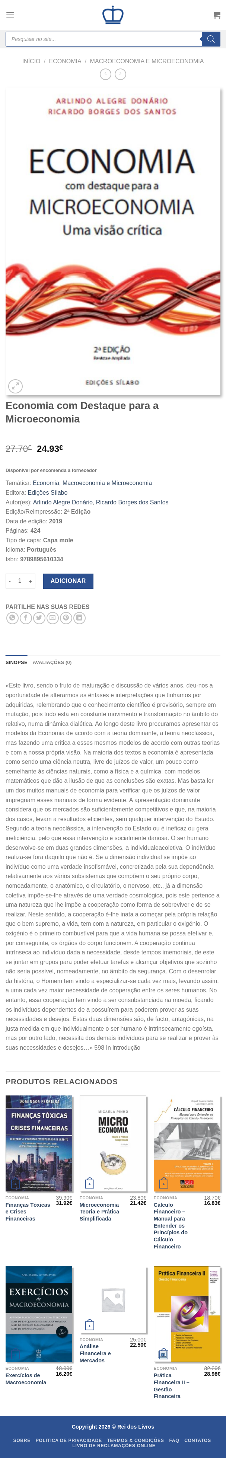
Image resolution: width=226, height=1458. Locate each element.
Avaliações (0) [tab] (52, 662)
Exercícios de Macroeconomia (26, 1378)
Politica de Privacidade (69, 1440)
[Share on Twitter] (39, 618)
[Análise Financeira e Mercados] (113, 1299)
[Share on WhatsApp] (12, 618)
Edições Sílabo (48, 492)
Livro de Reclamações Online (113, 1445)
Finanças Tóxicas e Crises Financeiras (28, 1212)
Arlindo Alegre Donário (63, 502)
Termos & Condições (135, 1440)
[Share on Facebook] (26, 618)
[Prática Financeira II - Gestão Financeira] (187, 1314)
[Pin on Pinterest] (66, 618)
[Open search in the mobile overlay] (113, 39)
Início (31, 61)
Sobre (22, 1440)
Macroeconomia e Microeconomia (147, 61)
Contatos (197, 1440)
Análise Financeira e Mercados (95, 1353)
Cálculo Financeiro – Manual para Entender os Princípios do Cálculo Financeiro (171, 1226)
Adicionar (68, 581)
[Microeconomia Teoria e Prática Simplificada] (113, 1143)
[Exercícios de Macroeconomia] (39, 1314)
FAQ (174, 1440)
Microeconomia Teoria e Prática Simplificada (99, 1212)
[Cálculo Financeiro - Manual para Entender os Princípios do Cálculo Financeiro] (187, 1143)
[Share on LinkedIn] (79, 618)
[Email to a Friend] (53, 618)
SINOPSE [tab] (17, 662)
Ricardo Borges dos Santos (132, 502)
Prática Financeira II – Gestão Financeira (172, 1385)
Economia (65, 61)
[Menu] (10, 15)
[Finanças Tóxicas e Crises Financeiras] (39, 1143)
